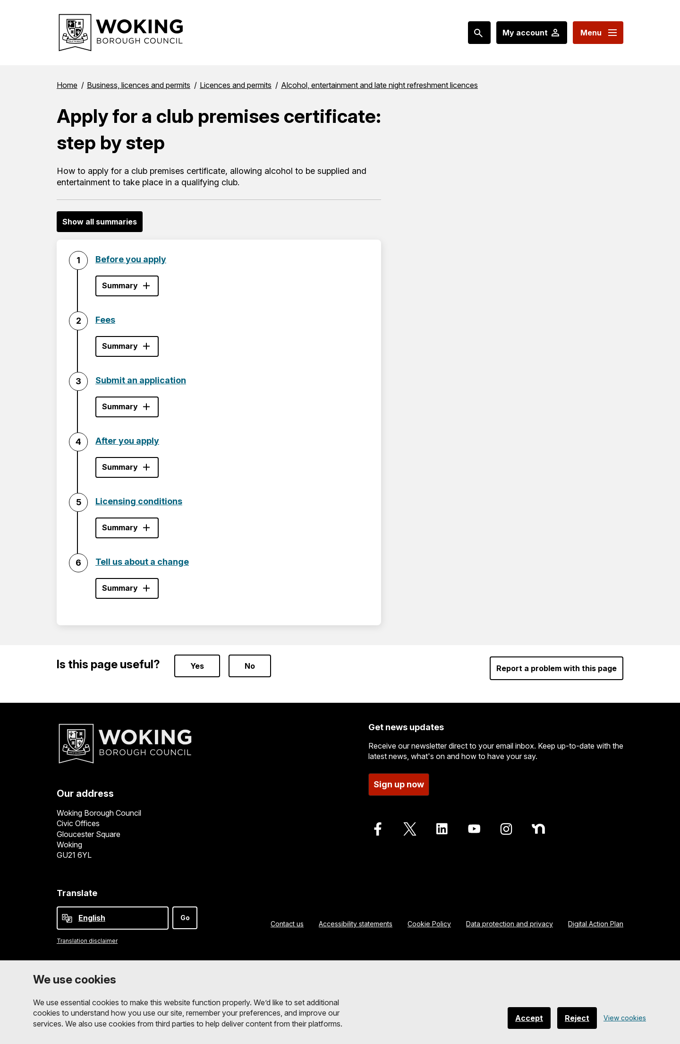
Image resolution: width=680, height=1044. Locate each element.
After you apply (127, 441)
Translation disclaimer (87, 940)
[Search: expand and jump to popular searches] (479, 32)
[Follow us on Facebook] (377, 829)
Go (185, 918)
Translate (77, 893)
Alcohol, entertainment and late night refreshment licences (379, 85)
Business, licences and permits (138, 85)
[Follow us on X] (409, 829)
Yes (197, 666)
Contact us (287, 924)
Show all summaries (99, 221)
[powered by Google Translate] (67, 918)
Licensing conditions (138, 501)
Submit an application (140, 380)
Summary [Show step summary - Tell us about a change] (120, 588)
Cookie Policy (429, 924)
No (250, 666)
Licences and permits (236, 85)
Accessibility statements (355, 924)
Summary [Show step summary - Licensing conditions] (120, 527)
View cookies (625, 1018)
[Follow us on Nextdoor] (538, 829)
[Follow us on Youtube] (474, 829)
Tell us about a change (142, 562)
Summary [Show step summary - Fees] (120, 346)
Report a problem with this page (556, 668)
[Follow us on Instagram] (506, 829)
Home (67, 85)
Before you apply (130, 259)
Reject (577, 1018)
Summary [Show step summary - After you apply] (120, 467)
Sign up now (399, 784)
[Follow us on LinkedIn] (442, 829)
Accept (529, 1018)
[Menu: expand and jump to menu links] (598, 32)
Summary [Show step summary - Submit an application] (120, 406)
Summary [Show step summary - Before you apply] (120, 285)
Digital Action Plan (595, 924)
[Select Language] (113, 918)
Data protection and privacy (509, 924)
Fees (105, 320)
